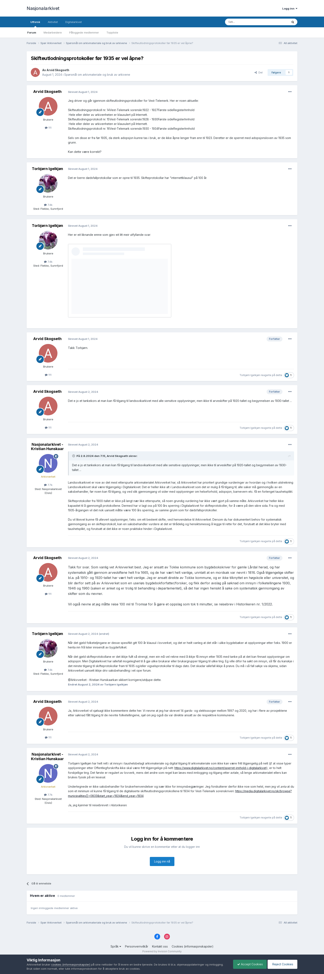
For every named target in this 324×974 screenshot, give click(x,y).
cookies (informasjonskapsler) (70, 964)
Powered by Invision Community (162, 951)
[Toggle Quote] (74, 456)
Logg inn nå (162, 861)
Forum (31, 32)
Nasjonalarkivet (43, 8)
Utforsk (35, 23)
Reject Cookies (282, 964)
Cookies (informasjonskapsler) (192, 946)
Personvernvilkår (136, 946)
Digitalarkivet (73, 22)
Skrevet (83, 91)
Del (259, 72)
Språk (116, 946)
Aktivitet (53, 22)
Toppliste (112, 32)
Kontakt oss (160, 946)
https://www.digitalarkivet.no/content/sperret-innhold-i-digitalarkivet (220, 768)
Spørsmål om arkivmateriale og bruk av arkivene (97, 74)
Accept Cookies (249, 964)
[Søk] (245, 22)
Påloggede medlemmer (84, 32)
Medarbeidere (53, 32)
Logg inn (289, 8)
